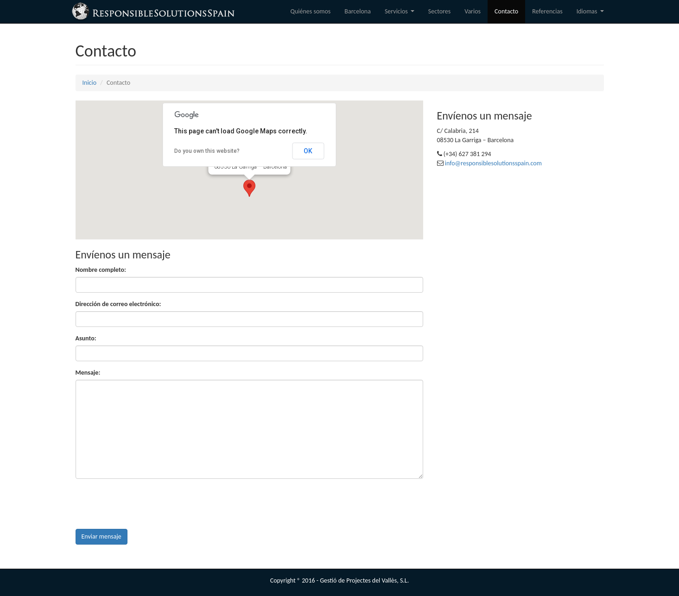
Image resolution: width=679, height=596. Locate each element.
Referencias (547, 11)
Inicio (89, 83)
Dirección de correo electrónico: (118, 304)
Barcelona (357, 11)
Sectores (439, 11)
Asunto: (86, 338)
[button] (249, 188)
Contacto (506, 11)
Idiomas (592, 13)
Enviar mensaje (101, 536)
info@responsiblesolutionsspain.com (493, 163)
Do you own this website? (207, 151)
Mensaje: (88, 372)
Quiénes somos (311, 11)
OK (308, 151)
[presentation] (146, 504)
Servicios (401, 13)
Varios (472, 11)
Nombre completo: (101, 270)
